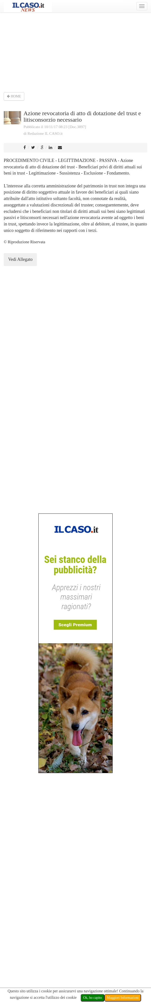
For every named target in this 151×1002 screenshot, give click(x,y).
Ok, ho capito (92, 998)
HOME (14, 96)
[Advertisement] (75, 52)
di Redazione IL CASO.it (43, 133)
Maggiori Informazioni (123, 998)
